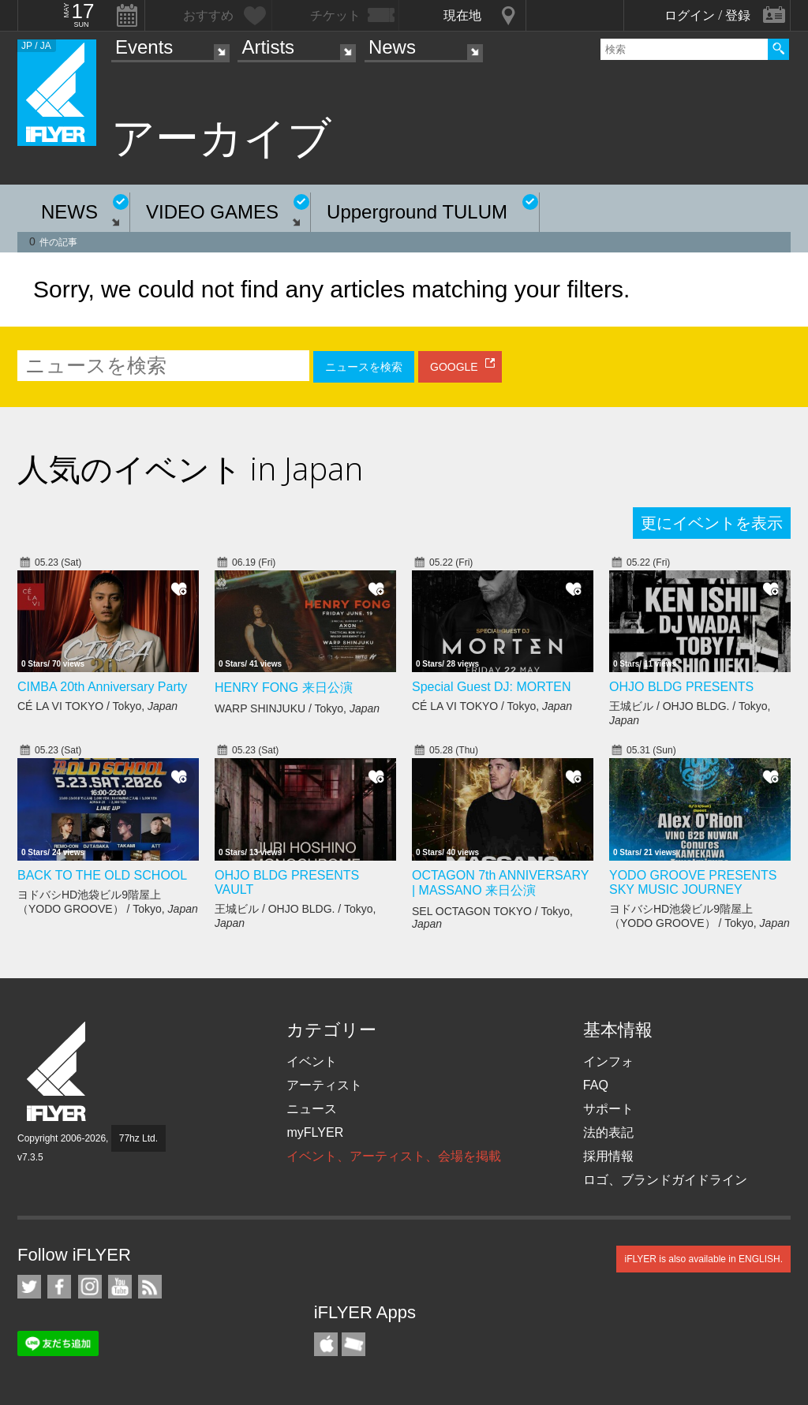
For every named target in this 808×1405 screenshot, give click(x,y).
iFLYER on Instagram (90, 1287)
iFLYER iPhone (326, 1344)
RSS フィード (150, 1287)
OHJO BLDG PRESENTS (681, 686)
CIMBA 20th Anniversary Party (102, 686)
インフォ (608, 1061)
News (392, 47)
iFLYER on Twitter (29, 1287)
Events (144, 47)
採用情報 (608, 1156)
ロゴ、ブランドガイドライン (665, 1179)
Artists (267, 47)
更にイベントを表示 (712, 523)
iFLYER (57, 1071)
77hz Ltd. (138, 1138)
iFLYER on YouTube (120, 1287)
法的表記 (608, 1132)
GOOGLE (454, 367)
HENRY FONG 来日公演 (284, 687)
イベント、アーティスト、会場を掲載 (393, 1156)
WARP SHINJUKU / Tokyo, (297, 708)
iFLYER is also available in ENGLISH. (703, 1259)
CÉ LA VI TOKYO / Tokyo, (97, 706)
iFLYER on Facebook (59, 1287)
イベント (311, 1061)
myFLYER (314, 1132)
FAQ (595, 1085)
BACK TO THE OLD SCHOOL (102, 875)
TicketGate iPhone (353, 1344)
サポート (608, 1108)
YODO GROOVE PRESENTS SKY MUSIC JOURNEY (692, 882)
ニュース (311, 1108)
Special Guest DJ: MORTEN (491, 686)
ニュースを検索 (363, 367)
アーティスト (324, 1085)
